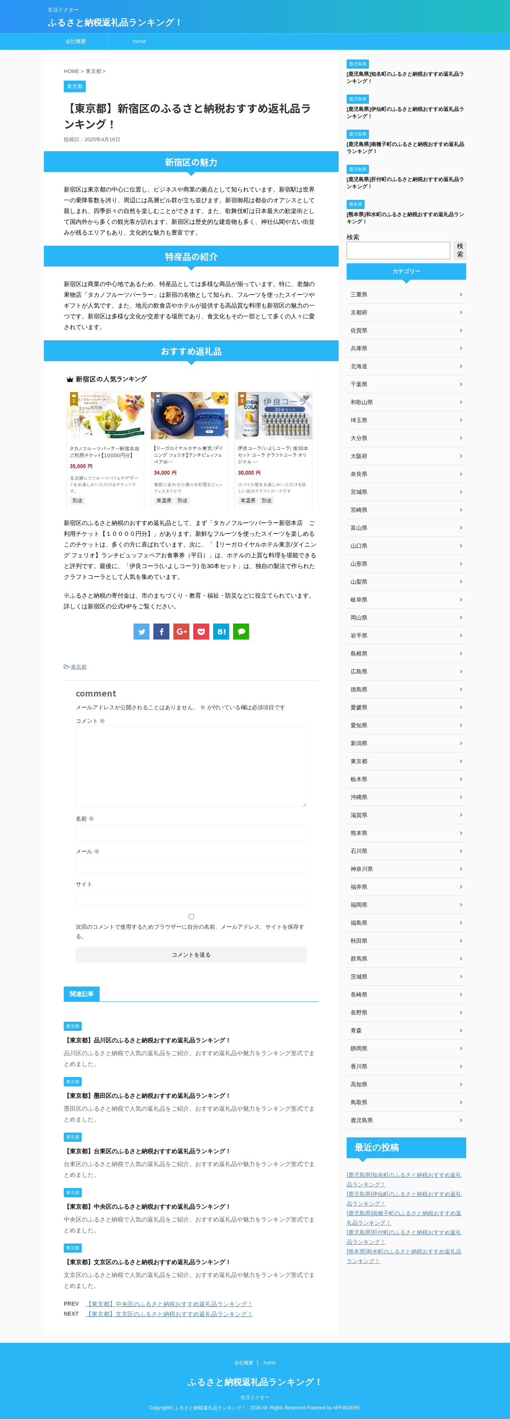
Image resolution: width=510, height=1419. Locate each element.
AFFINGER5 (346, 1408)
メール (88, 851)
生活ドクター (255, 1397)
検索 (353, 237)
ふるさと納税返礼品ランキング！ (115, 23)
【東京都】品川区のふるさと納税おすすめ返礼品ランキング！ (147, 1040)
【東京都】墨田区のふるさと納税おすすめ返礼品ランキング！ (147, 1095)
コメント (90, 721)
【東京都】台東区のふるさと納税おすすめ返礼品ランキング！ (147, 1151)
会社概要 (75, 41)
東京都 (78, 667)
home (139, 41)
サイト (84, 884)
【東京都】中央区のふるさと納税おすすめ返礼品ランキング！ (147, 1206)
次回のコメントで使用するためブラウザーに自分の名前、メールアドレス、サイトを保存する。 (190, 931)
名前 (85, 818)
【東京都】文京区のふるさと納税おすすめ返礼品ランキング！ (147, 1262)
